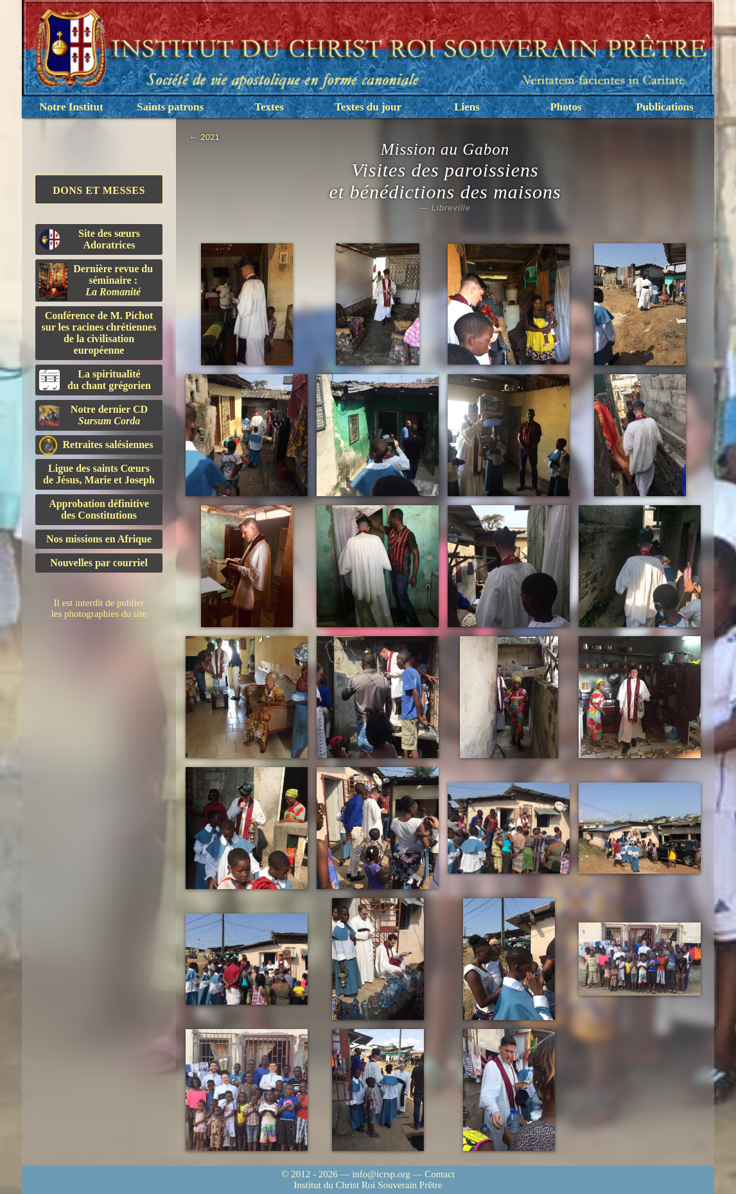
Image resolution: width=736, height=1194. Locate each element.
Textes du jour (368, 107)
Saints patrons (170, 107)
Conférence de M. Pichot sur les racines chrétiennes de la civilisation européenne (99, 333)
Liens (467, 107)
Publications (665, 107)
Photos (565, 107)
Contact (440, 1174)
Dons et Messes (99, 190)
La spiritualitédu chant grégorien (95, 379)
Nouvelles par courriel (99, 562)
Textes (269, 107)
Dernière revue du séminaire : (96, 281)
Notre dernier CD (93, 415)
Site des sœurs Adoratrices (89, 239)
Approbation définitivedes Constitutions (99, 509)
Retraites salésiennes (96, 445)
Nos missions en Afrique (99, 538)
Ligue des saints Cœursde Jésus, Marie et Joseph (99, 474)
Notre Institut (71, 107)
